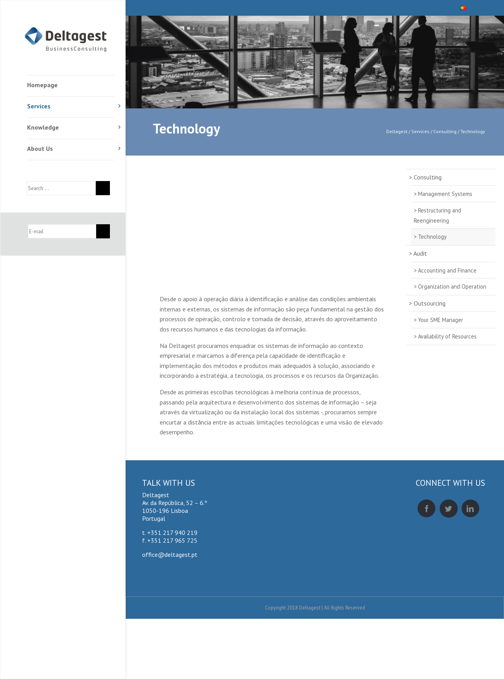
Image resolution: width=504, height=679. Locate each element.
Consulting (428, 177)
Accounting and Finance (447, 270)
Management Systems (445, 194)
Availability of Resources (447, 336)
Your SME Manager (440, 320)
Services (39, 106)
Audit (420, 253)
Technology (186, 128)
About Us (40, 148)
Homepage (42, 85)
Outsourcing (430, 303)
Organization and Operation (452, 286)
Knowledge (43, 127)
